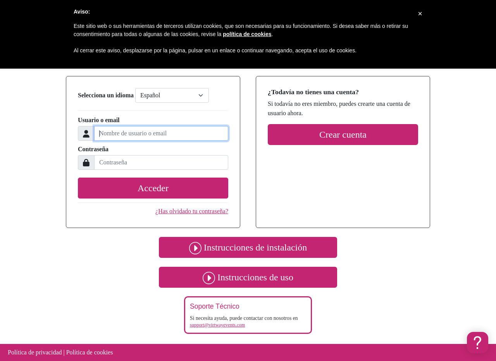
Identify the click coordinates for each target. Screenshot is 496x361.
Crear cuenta (343, 135)
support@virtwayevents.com (217, 325)
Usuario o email (99, 120)
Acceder (153, 188)
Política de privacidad (35, 352)
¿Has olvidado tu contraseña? (191, 211)
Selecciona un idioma (106, 95)
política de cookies (247, 34)
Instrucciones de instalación (248, 247)
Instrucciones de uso (248, 277)
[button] (477, 342)
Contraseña (93, 149)
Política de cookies (89, 352)
